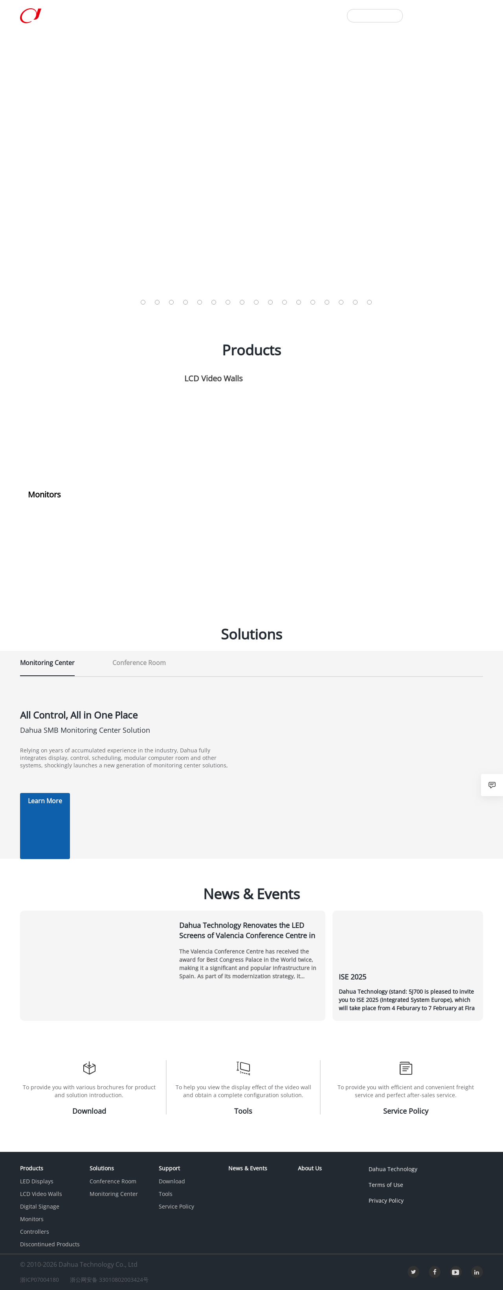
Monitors (32, 1219)
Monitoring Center (114, 1194)
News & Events (214, 15)
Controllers (34, 1231)
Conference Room (113, 1181)
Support (170, 15)
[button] (143, 302)
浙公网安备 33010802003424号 (119, 1279)
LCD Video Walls (41, 1194)
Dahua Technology (391, 1169)
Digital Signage (39, 1206)
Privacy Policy (384, 1200)
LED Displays (36, 1181)
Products (98, 15)
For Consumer (375, 16)
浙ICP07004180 (43, 1279)
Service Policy (176, 1206)
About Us (259, 15)
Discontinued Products (50, 1244)
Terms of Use (384, 1184)
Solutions (135, 15)
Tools (166, 1194)
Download (172, 1181)
